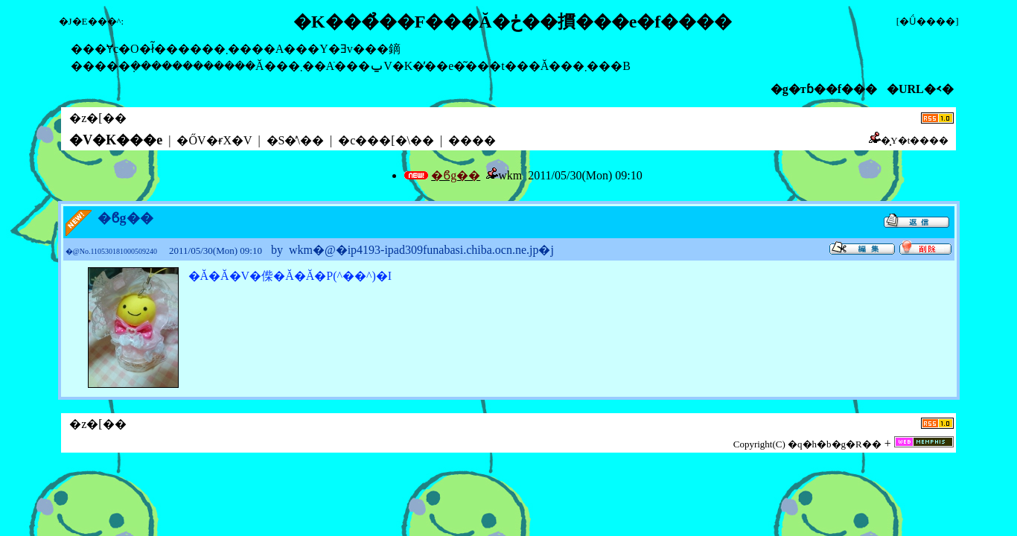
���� (472, 140)
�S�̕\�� (295, 140)
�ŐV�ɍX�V (214, 140)
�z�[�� (97, 118)
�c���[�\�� (386, 140)
